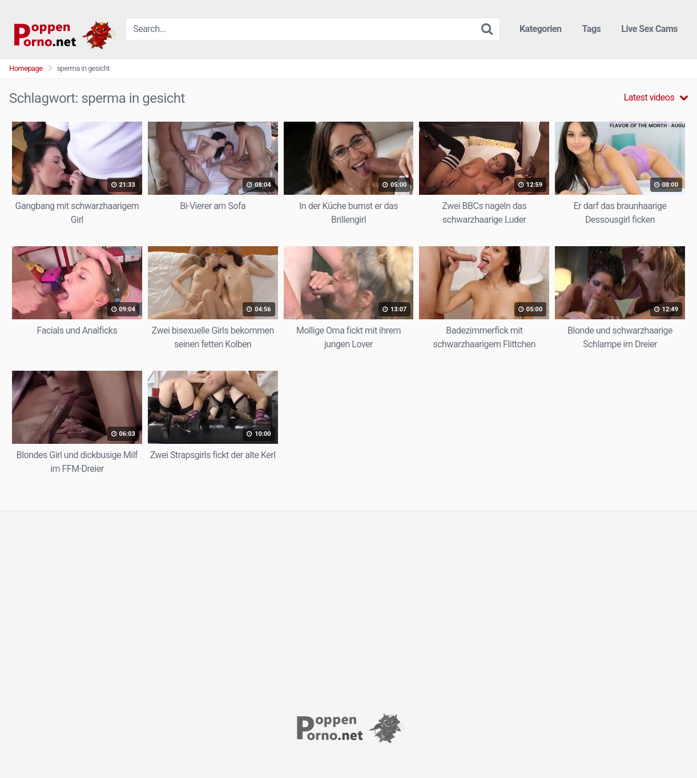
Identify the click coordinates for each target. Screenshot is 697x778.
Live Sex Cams (649, 28)
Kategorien (540, 28)
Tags (591, 28)
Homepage (26, 68)
